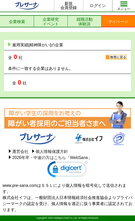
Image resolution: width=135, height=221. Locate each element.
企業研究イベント (51, 21)
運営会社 (20, 151)
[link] (67, 170)
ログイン (98, 6)
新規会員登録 (68, 6)
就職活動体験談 (84, 21)
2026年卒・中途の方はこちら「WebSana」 (52, 157)
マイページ (118, 21)
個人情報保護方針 (52, 151)
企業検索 (17, 21)
